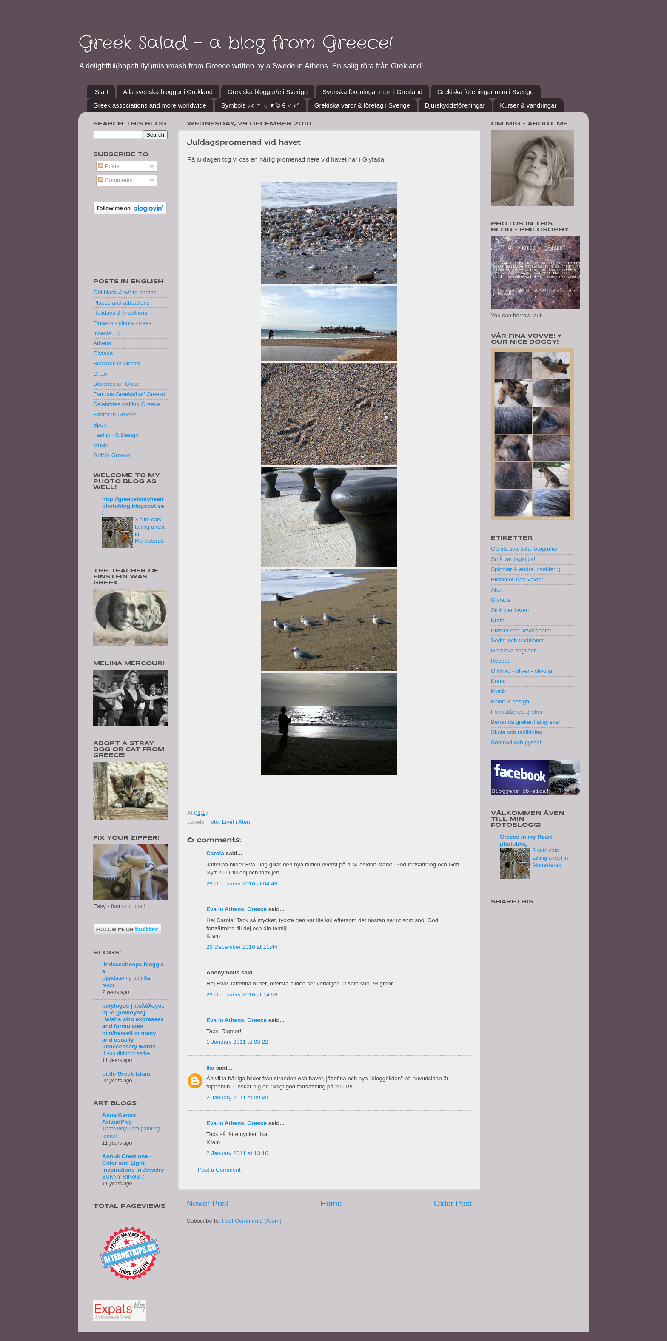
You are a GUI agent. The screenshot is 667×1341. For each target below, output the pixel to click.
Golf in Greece (111, 455)
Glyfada (103, 353)
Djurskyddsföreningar (455, 105)
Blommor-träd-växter (517, 579)
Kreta (498, 620)
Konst (498, 681)
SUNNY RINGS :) (123, 1176)
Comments (115, 180)
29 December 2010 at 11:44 (241, 947)
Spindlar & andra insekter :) (526, 569)
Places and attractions (121, 302)
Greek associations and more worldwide (149, 105)
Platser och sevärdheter (521, 630)
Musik (498, 691)
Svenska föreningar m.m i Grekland (372, 91)
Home (331, 1203)
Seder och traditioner (517, 640)
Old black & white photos (125, 292)
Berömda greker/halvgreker (526, 722)
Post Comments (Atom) (252, 1221)
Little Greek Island (127, 1074)
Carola (215, 853)
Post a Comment (219, 1170)
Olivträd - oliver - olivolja (521, 671)
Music (100, 445)
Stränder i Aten (510, 610)
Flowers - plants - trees (122, 323)
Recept (500, 661)
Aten (497, 590)
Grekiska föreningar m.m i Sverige (485, 91)
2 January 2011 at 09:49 (237, 1097)
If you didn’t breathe (126, 1053)
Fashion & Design (116, 435)
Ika (210, 1068)
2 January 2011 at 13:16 (237, 1153)
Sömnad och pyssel (516, 742)
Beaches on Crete (116, 384)
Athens (102, 343)
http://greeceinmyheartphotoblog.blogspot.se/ (133, 506)
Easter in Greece (114, 414)
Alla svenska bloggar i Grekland (168, 91)
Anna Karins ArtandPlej (119, 1118)
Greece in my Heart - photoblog (528, 840)
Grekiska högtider (513, 650)
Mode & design (510, 701)
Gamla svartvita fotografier (524, 549)
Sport (100, 424)
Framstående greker (517, 712)
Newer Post (207, 1203)
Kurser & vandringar (528, 105)
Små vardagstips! (513, 559)
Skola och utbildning (516, 732)
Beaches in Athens (117, 363)
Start (101, 91)
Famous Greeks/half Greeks (129, 394)
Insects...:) (106, 333)
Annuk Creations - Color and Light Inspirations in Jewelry (133, 1163)
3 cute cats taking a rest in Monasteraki (550, 857)
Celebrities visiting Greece (126, 404)
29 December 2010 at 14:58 (241, 994)
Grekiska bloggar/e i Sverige (268, 91)
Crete (100, 373)
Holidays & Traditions (120, 313)
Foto (213, 822)
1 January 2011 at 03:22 (237, 1042)
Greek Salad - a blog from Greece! (235, 43)
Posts (109, 166)
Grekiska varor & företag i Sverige (362, 105)
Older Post (453, 1203)
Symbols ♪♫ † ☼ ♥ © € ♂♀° (260, 105)
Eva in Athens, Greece (236, 909)
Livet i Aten (236, 822)
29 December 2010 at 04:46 (241, 883)
